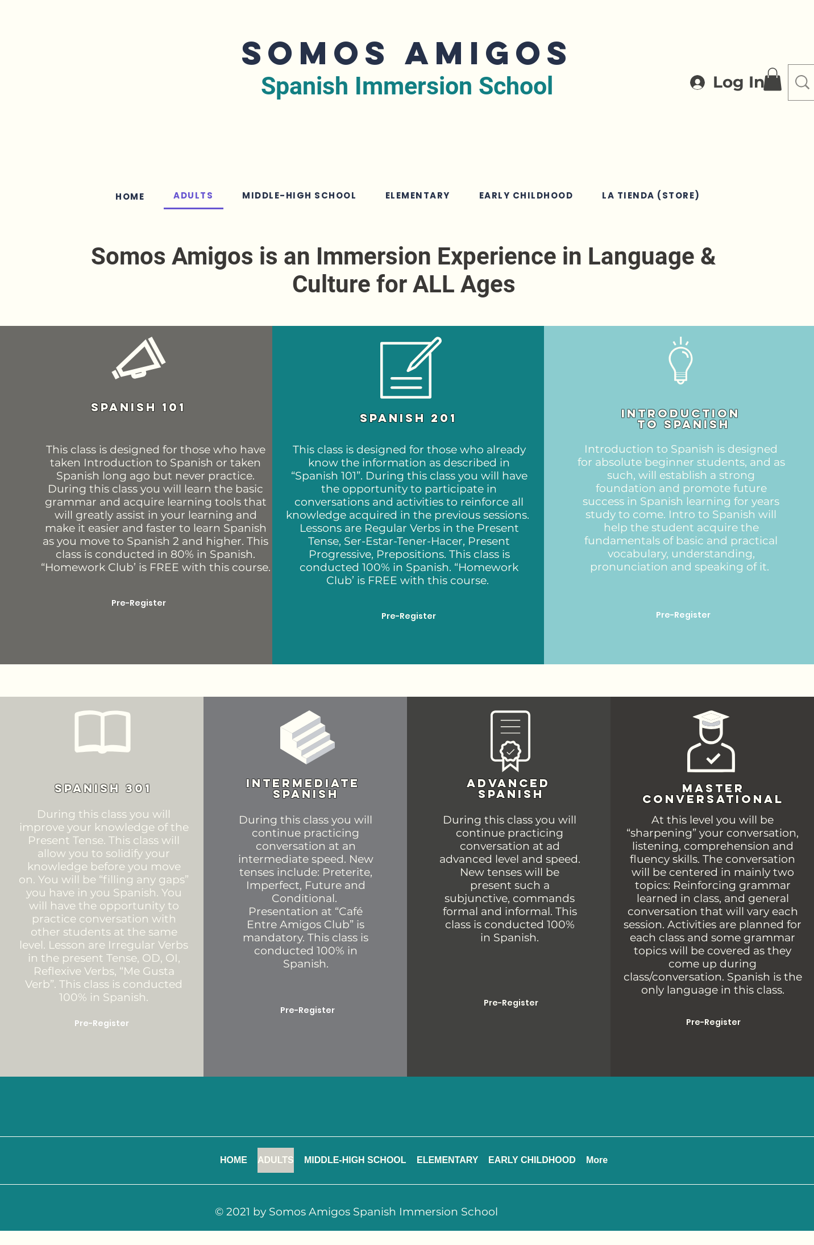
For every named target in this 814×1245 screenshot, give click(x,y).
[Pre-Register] (139, 603)
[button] (772, 79)
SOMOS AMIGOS (407, 52)
